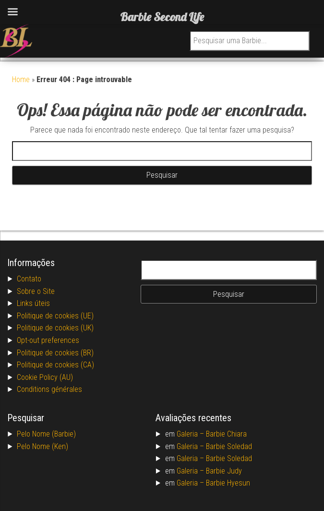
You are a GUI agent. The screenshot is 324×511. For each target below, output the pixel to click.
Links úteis (33, 303)
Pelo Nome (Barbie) (46, 433)
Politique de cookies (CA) (55, 364)
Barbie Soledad (229, 446)
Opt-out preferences (48, 340)
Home (21, 79)
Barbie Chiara (226, 433)
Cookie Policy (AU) (45, 377)
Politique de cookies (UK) (55, 327)
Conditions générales (49, 389)
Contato (29, 278)
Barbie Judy (224, 470)
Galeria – (191, 433)
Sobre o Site (36, 291)
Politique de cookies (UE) (55, 315)
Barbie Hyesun (228, 482)
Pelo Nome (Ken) (42, 446)
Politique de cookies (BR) (55, 352)
